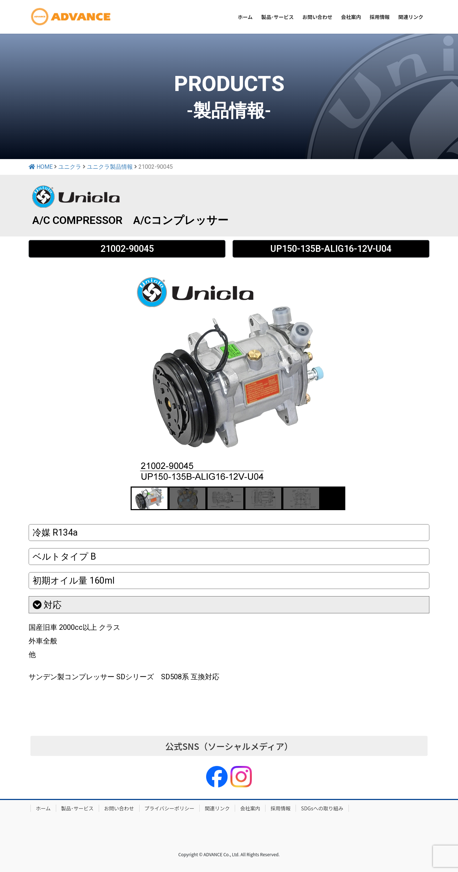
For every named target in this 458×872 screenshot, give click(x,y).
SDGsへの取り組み (322, 808)
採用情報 (281, 808)
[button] (149, 498)
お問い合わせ (119, 808)
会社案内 (250, 808)
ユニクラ (69, 166)
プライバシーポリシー (170, 808)
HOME (41, 166)
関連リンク (217, 808)
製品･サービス (77, 808)
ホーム (43, 808)
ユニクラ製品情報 (110, 166)
